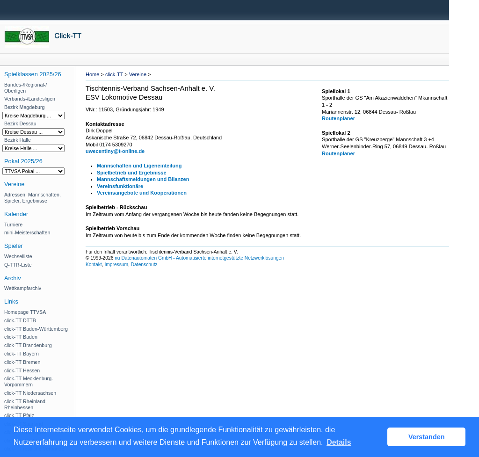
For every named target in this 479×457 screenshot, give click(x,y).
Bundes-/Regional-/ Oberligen (25, 88)
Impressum (116, 264)
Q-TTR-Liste (18, 265)
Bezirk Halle (17, 140)
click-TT (114, 74)
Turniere (13, 224)
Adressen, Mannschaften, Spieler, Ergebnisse (32, 197)
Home (92, 74)
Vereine (137, 74)
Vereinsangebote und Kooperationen (142, 193)
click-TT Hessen (22, 370)
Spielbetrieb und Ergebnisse (132, 172)
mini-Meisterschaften (27, 232)
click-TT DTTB (20, 320)
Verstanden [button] (426, 437)
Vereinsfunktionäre (120, 186)
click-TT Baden (20, 337)
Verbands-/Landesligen (29, 99)
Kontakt (94, 264)
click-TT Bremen (22, 362)
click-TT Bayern (21, 353)
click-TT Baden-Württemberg (36, 329)
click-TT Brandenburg (28, 345)
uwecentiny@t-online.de (115, 151)
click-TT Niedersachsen (30, 393)
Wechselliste (18, 256)
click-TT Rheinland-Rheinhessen (25, 404)
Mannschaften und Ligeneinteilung (139, 165)
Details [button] (339, 442)
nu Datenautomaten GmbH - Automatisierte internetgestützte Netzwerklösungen (199, 258)
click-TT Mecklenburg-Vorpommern (28, 381)
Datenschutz (144, 264)
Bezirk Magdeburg (24, 107)
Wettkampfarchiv (22, 288)
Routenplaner (338, 118)
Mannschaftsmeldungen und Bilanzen (143, 179)
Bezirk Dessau (20, 123)
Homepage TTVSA (25, 312)
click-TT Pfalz (19, 415)
